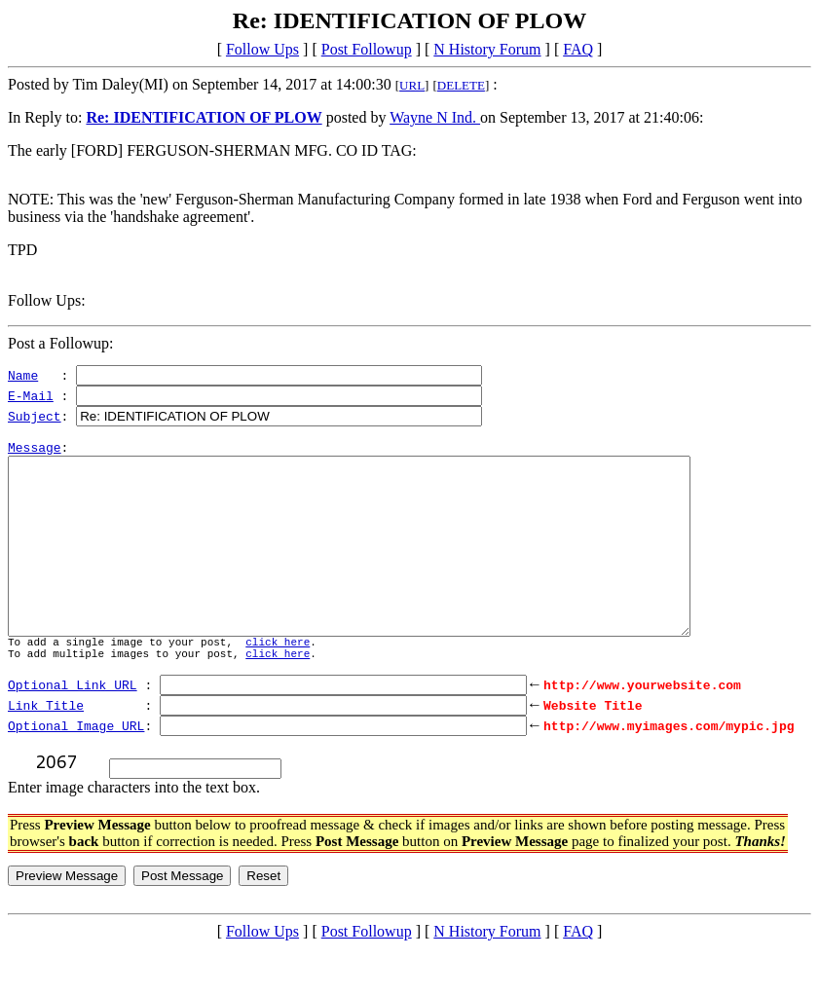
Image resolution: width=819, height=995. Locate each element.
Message (34, 452)
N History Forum (486, 49)
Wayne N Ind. (435, 117)
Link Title (46, 748)
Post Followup (366, 49)
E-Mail (31, 395)
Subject (34, 415)
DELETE (461, 85)
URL (412, 85)
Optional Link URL (72, 728)
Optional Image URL (76, 769)
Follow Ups (262, 49)
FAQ (578, 49)
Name (23, 375)
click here (277, 683)
